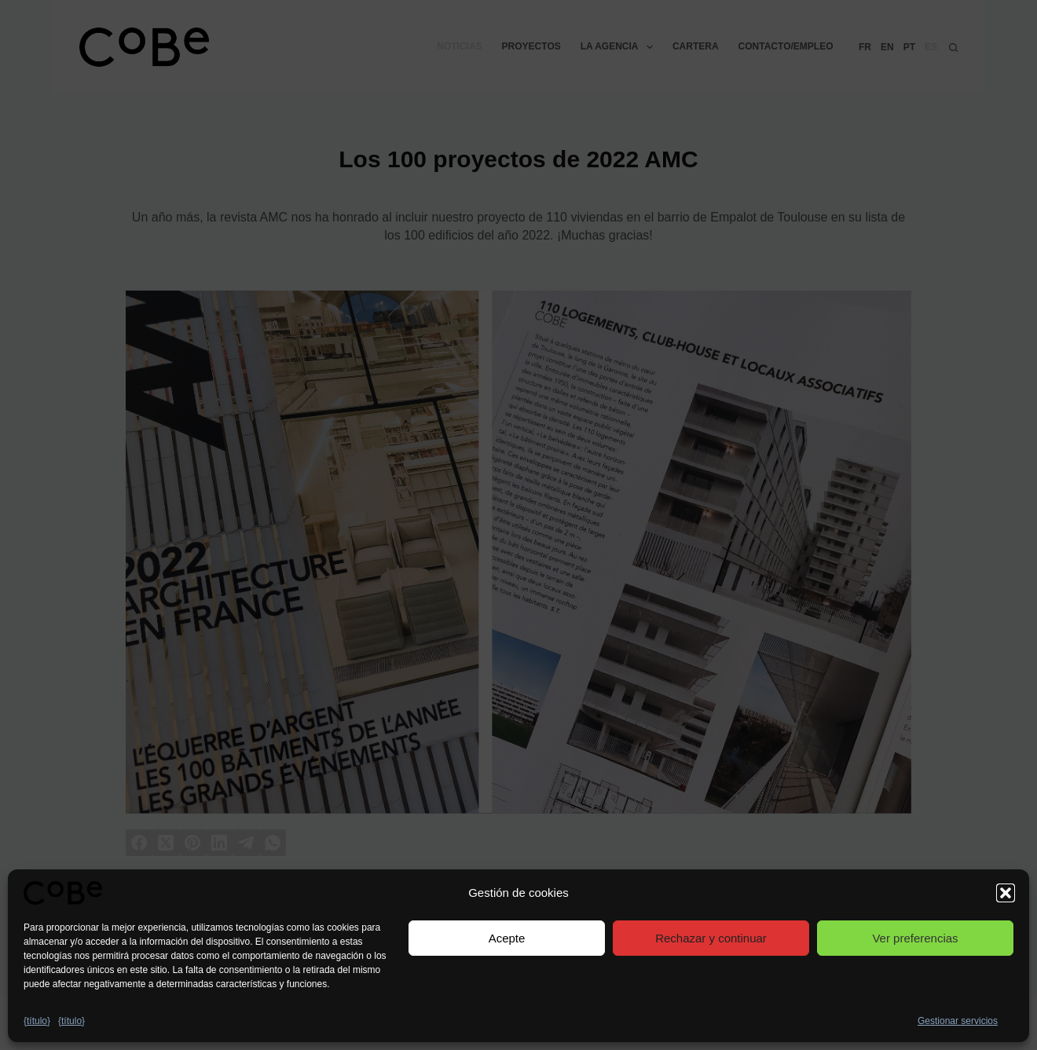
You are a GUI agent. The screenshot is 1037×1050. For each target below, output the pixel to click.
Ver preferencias (915, 938)
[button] (1005, 893)
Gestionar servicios (958, 1020)
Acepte (507, 938)
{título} (37, 1020)
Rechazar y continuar (711, 938)
